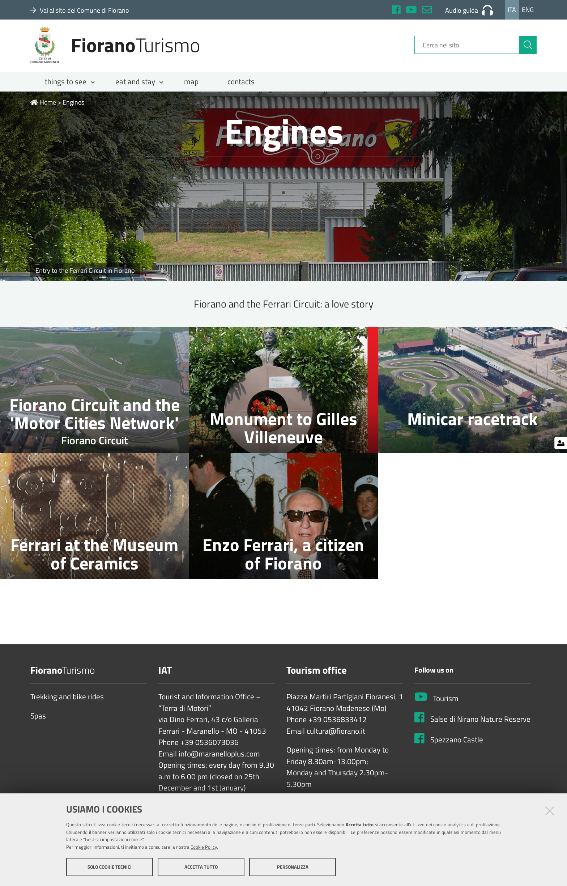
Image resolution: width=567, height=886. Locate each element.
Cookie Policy (204, 847)
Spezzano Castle (456, 745)
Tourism (446, 704)
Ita (512, 9)
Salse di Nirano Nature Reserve (480, 724)
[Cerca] (528, 48)
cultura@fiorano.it (336, 736)
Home (43, 107)
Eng (528, 9)
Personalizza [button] (292, 867)
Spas (38, 721)
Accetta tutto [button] (201, 867)
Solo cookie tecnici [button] (110, 867)
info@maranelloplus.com (219, 759)
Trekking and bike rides (67, 702)
